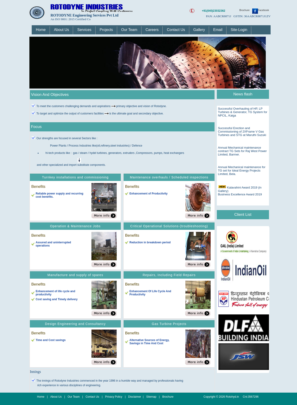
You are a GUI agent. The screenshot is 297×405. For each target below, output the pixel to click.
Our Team (129, 30)
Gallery (199, 30)
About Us (61, 30)
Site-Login (239, 30)
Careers (152, 30)
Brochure (244, 10)
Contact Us (176, 30)
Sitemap (151, 396)
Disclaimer (134, 396)
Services (84, 30)
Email (217, 30)
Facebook (260, 10)
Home (41, 30)
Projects (106, 30)
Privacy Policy (114, 396)
